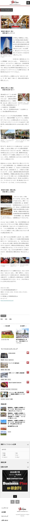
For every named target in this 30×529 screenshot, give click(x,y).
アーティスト (14, 389)
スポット (5, 457)
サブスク (3, 399)
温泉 (6, 379)
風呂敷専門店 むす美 (13, 426)
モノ (17, 455)
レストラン (8, 389)
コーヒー (8, 399)
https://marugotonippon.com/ (7, 300)
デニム (6, 360)
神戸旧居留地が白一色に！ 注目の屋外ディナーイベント (22, 341)
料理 (9, 369)
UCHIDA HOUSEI (11, 353)
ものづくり (11, 360)
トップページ (5, 508)
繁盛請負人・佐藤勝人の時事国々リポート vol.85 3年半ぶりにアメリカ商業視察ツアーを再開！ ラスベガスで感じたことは (16, 416)
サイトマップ (5, 516)
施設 (10, 319)
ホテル (9, 379)
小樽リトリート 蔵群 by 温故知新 (16, 373)
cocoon (9, 431)
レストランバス (5, 339)
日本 (6, 319)
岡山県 (2, 360)
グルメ (17, 457)
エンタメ (3, 389)
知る (4, 453)
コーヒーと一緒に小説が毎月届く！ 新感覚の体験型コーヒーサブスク (16, 394)
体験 (4, 455)
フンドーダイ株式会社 (14, 363)
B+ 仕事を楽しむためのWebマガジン (15, 3)
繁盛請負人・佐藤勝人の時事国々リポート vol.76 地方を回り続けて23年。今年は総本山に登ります (16, 422)
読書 (11, 399)
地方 (2, 319)
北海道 (2, 379)
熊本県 (2, 369)
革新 (6, 369)
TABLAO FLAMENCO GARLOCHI (14, 382)
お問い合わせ (5, 520)
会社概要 (4, 512)
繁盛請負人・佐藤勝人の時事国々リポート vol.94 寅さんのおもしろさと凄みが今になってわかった (16, 409)
